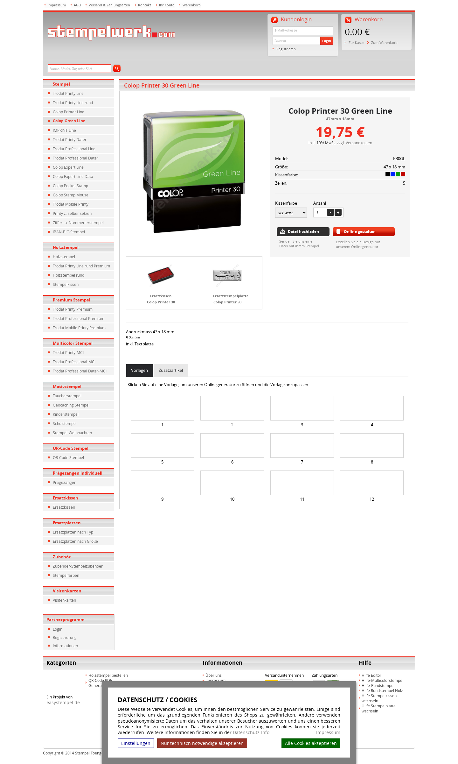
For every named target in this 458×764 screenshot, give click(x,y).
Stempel (61, 84)
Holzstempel (66, 247)
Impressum (328, 732)
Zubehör (62, 557)
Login (326, 41)
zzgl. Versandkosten (354, 142)
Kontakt (144, 5)
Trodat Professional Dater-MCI (80, 370)
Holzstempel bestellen (108, 675)
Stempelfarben (66, 575)
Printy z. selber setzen (72, 213)
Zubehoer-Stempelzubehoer (78, 566)
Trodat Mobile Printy (70, 204)
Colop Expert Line (68, 167)
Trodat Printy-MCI (68, 352)
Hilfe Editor (371, 675)
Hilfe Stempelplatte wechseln (379, 708)
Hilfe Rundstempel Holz (382, 690)
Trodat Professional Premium (78, 318)
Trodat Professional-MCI (74, 361)
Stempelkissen (66, 284)
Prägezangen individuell (77, 473)
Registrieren (286, 48)
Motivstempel (67, 386)
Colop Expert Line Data (73, 176)
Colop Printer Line (68, 111)
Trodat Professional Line (74, 148)
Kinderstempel (66, 414)
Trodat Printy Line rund (73, 102)
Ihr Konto (167, 5)
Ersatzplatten (67, 523)
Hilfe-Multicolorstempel (382, 680)
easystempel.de (63, 702)
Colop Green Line (69, 121)
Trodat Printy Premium (73, 309)
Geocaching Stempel (71, 404)
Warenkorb (192, 5)
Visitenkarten (67, 591)
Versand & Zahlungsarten (109, 5)
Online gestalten (360, 231)
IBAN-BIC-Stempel (69, 231)
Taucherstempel (67, 395)
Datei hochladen (303, 231)
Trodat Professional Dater (75, 157)
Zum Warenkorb (384, 42)
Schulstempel (65, 423)
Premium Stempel (71, 300)
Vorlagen (139, 370)
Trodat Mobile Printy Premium (79, 327)
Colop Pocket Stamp (70, 185)
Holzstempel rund (68, 275)
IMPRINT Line (64, 130)
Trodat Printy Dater (70, 139)
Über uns (213, 675)
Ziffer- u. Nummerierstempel (78, 222)
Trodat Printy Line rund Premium (81, 265)
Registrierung (65, 637)
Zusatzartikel (171, 370)
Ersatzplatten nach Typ (73, 531)
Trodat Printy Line (68, 93)
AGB (77, 5)
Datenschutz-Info (251, 732)
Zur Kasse (356, 42)
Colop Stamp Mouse (70, 194)
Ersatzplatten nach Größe (75, 541)
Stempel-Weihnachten (72, 432)
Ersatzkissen (65, 498)
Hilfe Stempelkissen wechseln (379, 698)
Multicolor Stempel (73, 343)
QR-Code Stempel (70, 448)
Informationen (65, 645)
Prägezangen (64, 482)
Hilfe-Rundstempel (378, 685)
